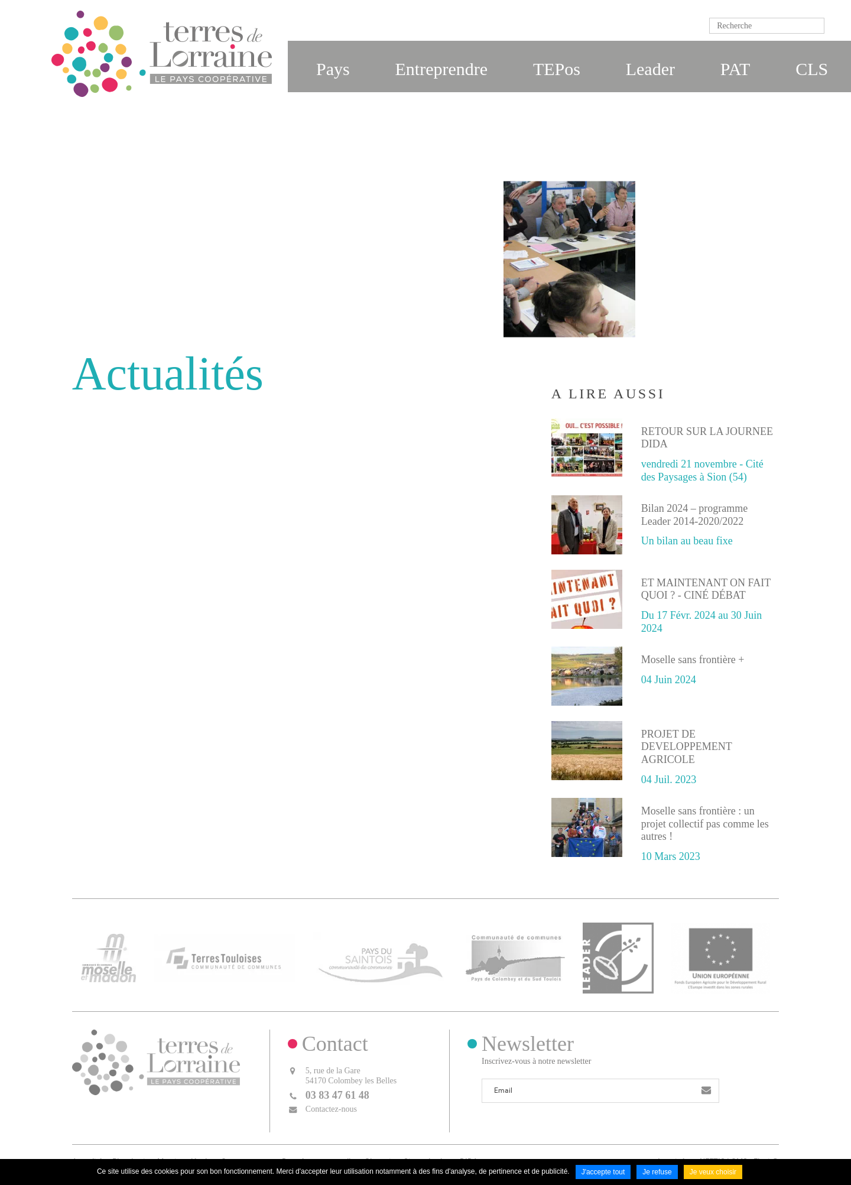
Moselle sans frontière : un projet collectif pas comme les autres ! (705, 823)
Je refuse (656, 1172)
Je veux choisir (713, 1172)
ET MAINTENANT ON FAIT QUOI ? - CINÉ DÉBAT (706, 589)
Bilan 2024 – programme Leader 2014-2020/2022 (694, 514)
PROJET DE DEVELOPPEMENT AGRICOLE (686, 746)
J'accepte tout (603, 1172)
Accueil (466, 303)
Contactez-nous (331, 1109)
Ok (836, 26)
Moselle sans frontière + (693, 659)
